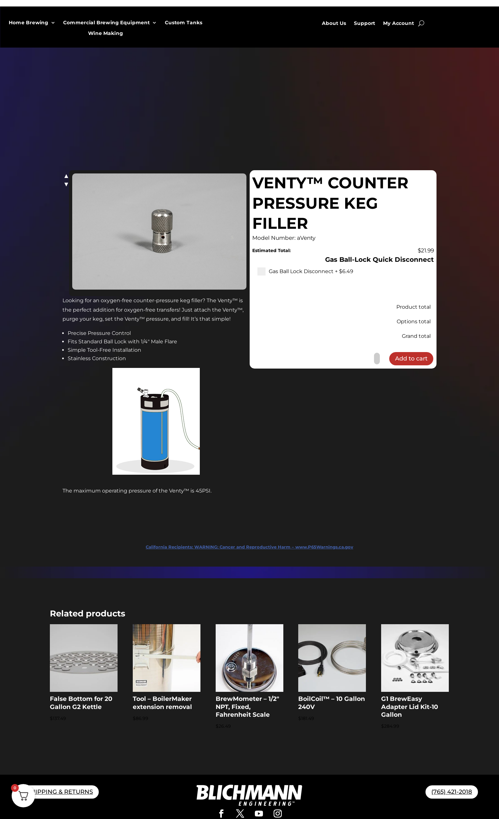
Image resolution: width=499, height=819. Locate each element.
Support (364, 23)
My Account (398, 23)
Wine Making (105, 34)
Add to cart (411, 358)
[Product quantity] (377, 358)
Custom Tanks (183, 23)
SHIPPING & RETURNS (60, 791)
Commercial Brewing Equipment (106, 23)
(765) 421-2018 (451, 791)
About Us (334, 23)
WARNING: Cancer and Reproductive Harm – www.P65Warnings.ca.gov (249, 546)
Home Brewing (29, 23)
